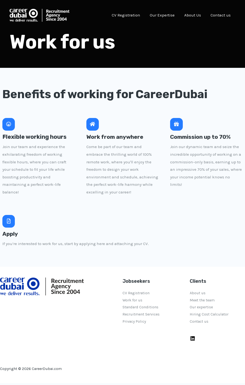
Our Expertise (165, 15)
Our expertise (201, 309)
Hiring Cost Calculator (209, 316)
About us (198, 294)
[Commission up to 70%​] (177, 124)
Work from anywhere (116, 137)
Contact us (221, 15)
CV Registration (131, 15)
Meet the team (202, 301)
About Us (194, 15)
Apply (10, 235)
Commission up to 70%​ (202, 137)
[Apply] (9, 222)
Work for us (132, 301)
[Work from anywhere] (93, 124)
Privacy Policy (134, 323)
